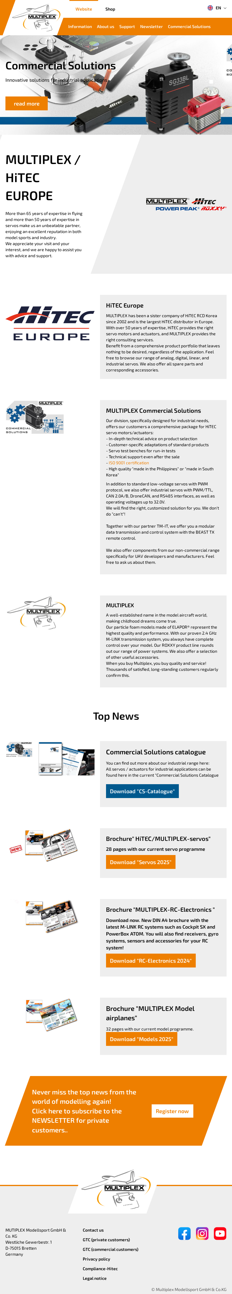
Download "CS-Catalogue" (142, 791)
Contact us (93, 1229)
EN (214, 8)
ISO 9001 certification (129, 462)
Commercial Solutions (189, 26)
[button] (211, 82)
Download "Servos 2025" (141, 862)
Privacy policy (96, 1258)
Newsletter (151, 26)
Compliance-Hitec (100, 1268)
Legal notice (95, 1278)
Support (127, 26)
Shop (110, 8)
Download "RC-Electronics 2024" (151, 960)
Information (80, 26)
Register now (172, 1110)
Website (84, 8)
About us (105, 26)
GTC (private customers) (106, 1239)
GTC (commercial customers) (110, 1249)
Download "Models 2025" (141, 1039)
